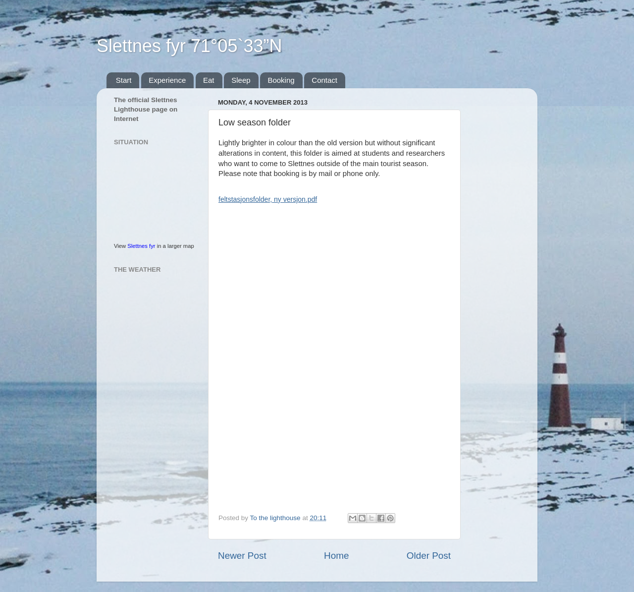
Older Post (429, 555)
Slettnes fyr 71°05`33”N (189, 46)
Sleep (240, 80)
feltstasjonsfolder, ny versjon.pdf (267, 199)
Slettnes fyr (141, 246)
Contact (324, 80)
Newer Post (242, 555)
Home (336, 555)
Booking (280, 80)
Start (124, 80)
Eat (208, 80)
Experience (167, 80)
